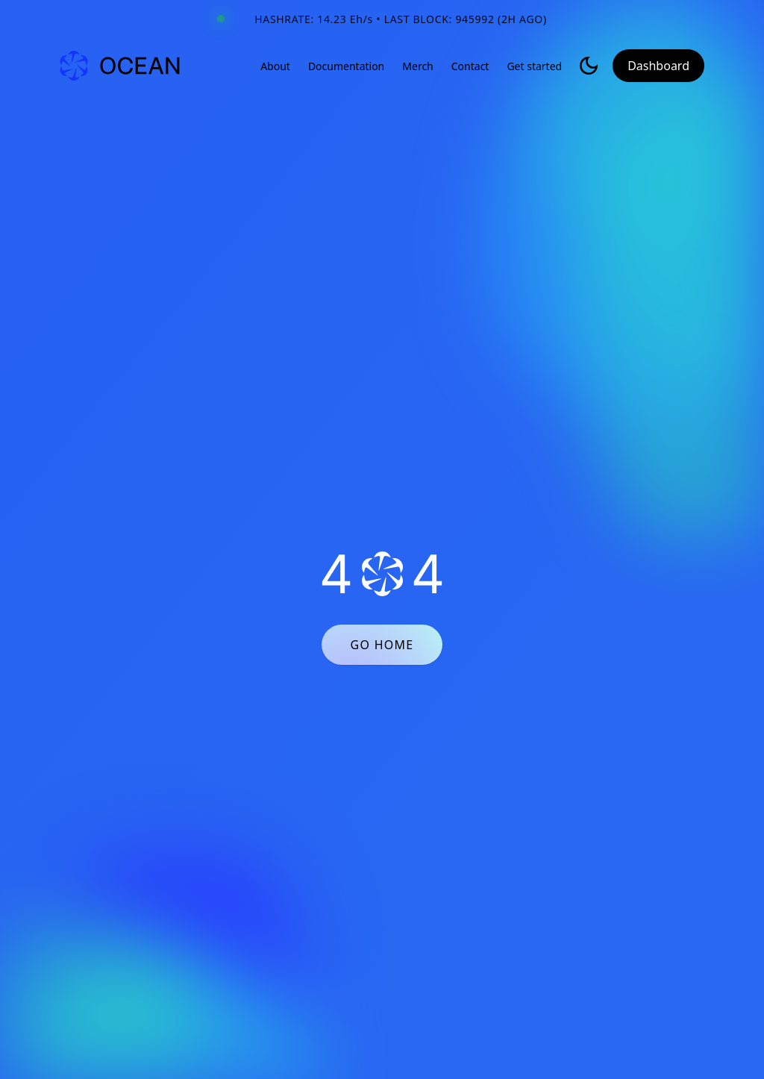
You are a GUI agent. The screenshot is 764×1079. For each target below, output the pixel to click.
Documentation (346, 66)
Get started (534, 66)
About (275, 66)
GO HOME (381, 645)
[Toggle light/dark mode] (589, 66)
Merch (417, 66)
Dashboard (658, 65)
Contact (470, 66)
